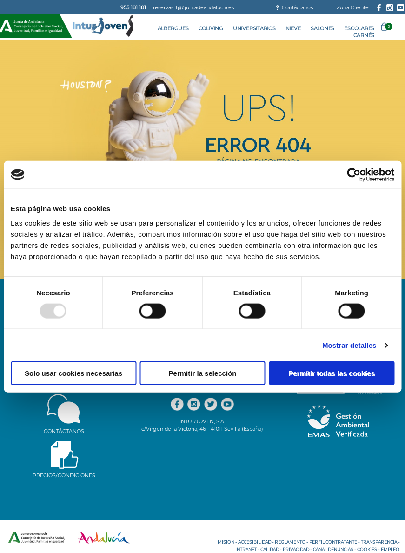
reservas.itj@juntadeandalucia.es (193, 7)
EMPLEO (390, 549)
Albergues (173, 28)
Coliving (211, 28)
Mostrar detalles (349, 345)
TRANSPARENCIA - (380, 542)
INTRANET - (247, 549)
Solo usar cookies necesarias (73, 373)
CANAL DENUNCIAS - (334, 549)
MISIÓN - (227, 542)
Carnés (364, 35)
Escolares (359, 28)
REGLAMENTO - (291, 542)
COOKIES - (368, 549)
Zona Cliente (353, 7)
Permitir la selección (203, 373)
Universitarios (254, 28)
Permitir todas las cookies (331, 373)
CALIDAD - (270, 549)
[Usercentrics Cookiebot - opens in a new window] (353, 174)
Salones (322, 28)
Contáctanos (297, 7)
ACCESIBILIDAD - (255, 542)
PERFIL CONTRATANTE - (334, 542)
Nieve (293, 28)
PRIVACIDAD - (297, 549)
